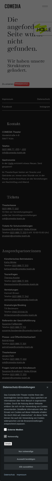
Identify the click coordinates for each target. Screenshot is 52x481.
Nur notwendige (26, 451)
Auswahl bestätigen (26, 459)
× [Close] (47, 387)
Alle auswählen (26, 467)
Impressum (21, 475)
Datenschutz (9, 475)
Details (8, 444)
